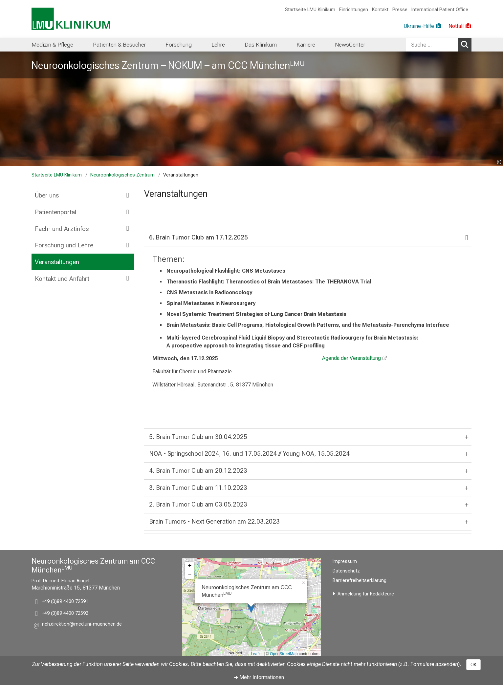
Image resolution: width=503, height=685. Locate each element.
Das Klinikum (261, 44)
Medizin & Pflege (52, 44)
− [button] (189, 574)
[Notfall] (459, 26)
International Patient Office (439, 9)
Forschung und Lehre (64, 245)
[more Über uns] (127, 195)
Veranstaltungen (57, 262)
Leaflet (257, 654)
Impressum (345, 561)
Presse (399, 9)
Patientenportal (55, 212)
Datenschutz (346, 571)
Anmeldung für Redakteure (366, 594)
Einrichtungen (353, 9)
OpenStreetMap (284, 654)
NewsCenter (350, 44)
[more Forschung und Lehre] (127, 244)
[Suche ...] (432, 45)
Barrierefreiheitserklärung (359, 580)
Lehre (218, 44)
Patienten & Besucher (119, 44)
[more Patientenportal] (127, 211)
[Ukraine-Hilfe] (423, 26)
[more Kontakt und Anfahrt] (127, 278)
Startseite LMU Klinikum (310, 9)
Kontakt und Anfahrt (62, 278)
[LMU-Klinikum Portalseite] (71, 18)
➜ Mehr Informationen (259, 677)
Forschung (178, 44)
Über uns (47, 195)
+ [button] (189, 566)
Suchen (465, 44)
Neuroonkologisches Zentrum (122, 175)
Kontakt (380, 9)
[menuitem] (52, 45)
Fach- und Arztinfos (62, 229)
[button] (82, 625)
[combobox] (438, 45)
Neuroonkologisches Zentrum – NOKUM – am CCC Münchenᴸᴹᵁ (168, 65)
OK (473, 664)
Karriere (305, 44)
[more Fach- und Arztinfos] (127, 228)
